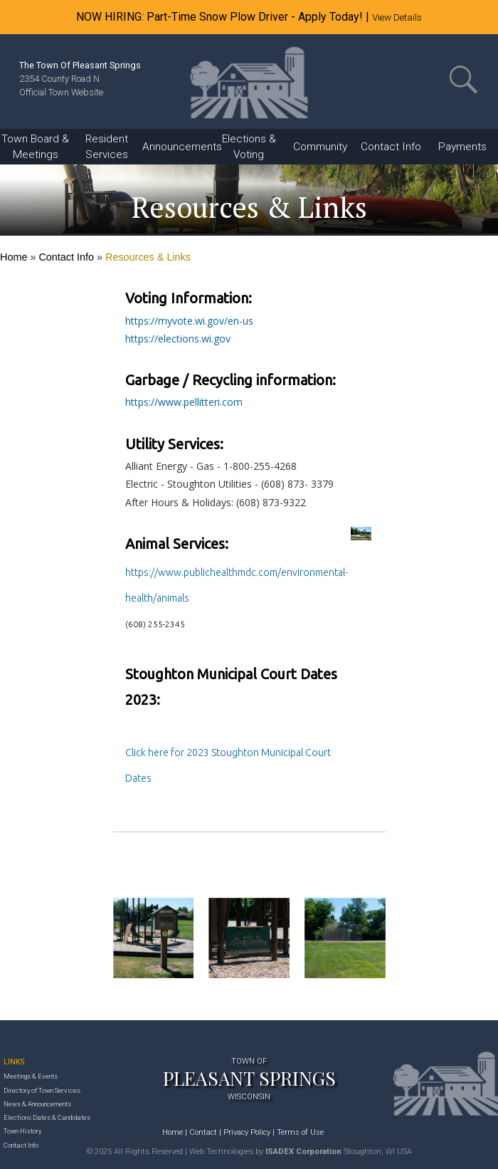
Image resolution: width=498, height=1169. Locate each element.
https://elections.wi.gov (178, 338)
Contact (203, 1132)
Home (13, 257)
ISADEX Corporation (303, 1151)
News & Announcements (37, 1104)
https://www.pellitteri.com (184, 402)
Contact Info (66, 257)
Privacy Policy (246, 1132)
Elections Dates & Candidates (47, 1117)
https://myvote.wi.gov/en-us (189, 320)
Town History (22, 1131)
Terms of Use (300, 1132)
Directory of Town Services (42, 1090)
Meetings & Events (31, 1076)
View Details (397, 17)
